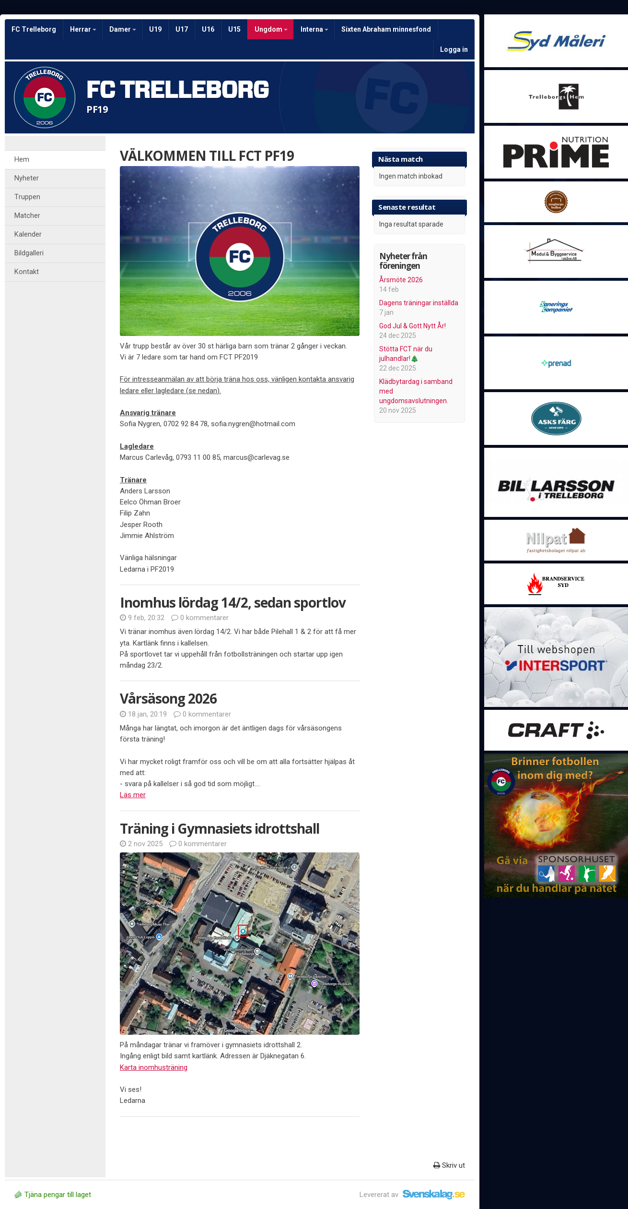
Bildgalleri (29, 253)
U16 (208, 29)
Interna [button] (314, 29)
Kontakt (26, 272)
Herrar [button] (83, 29)
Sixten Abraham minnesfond (386, 29)
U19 (155, 29)
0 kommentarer (200, 617)
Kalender (28, 234)
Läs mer (133, 794)
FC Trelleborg (34, 29)
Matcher (27, 216)
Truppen (27, 197)
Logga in (454, 49)
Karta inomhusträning (153, 1067)
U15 (234, 29)
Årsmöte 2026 (401, 280)
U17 (181, 29)
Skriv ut (449, 1165)
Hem (21, 160)
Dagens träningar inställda (418, 303)
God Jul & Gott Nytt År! (412, 326)
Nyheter (26, 178)
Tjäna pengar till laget (52, 1194)
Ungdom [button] (271, 29)
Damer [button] (122, 29)
